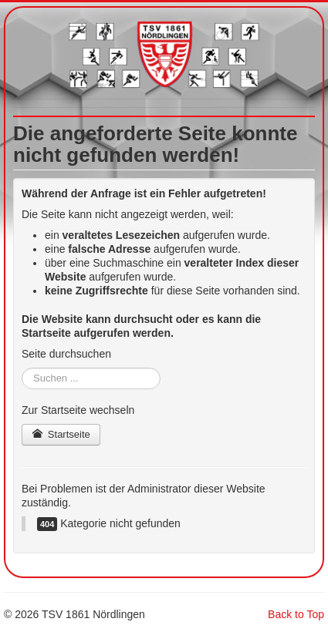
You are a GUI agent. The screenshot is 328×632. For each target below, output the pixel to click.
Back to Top (296, 614)
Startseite (61, 434)
